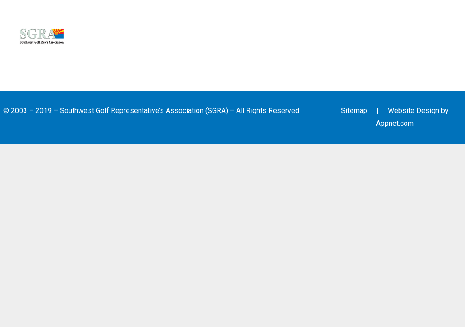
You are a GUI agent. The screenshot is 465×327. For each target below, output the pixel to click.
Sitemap (354, 110)
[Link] (41, 36)
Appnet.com (395, 123)
